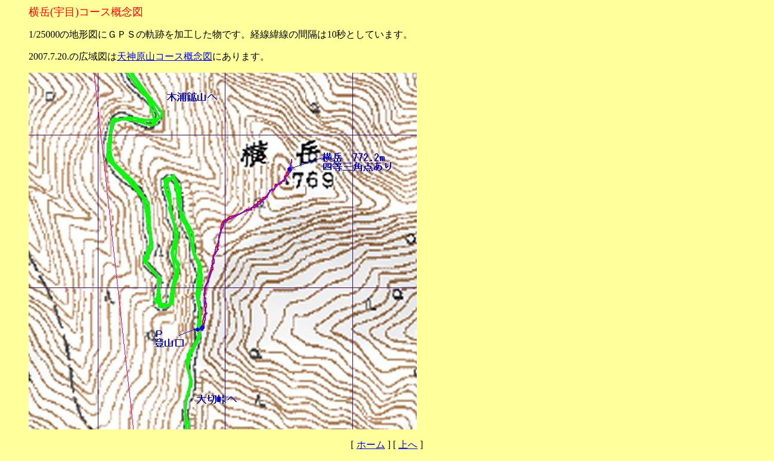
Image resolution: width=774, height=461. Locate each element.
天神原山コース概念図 (164, 56)
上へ (407, 445)
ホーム (371, 445)
